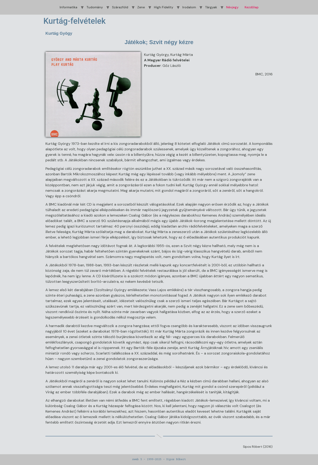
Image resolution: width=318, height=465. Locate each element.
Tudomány (94, 7)
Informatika (68, 7)
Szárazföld (120, 7)
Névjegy (232, 7)
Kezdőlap (252, 7)
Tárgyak (211, 7)
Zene (141, 7)
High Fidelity (163, 7)
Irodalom (189, 7)
